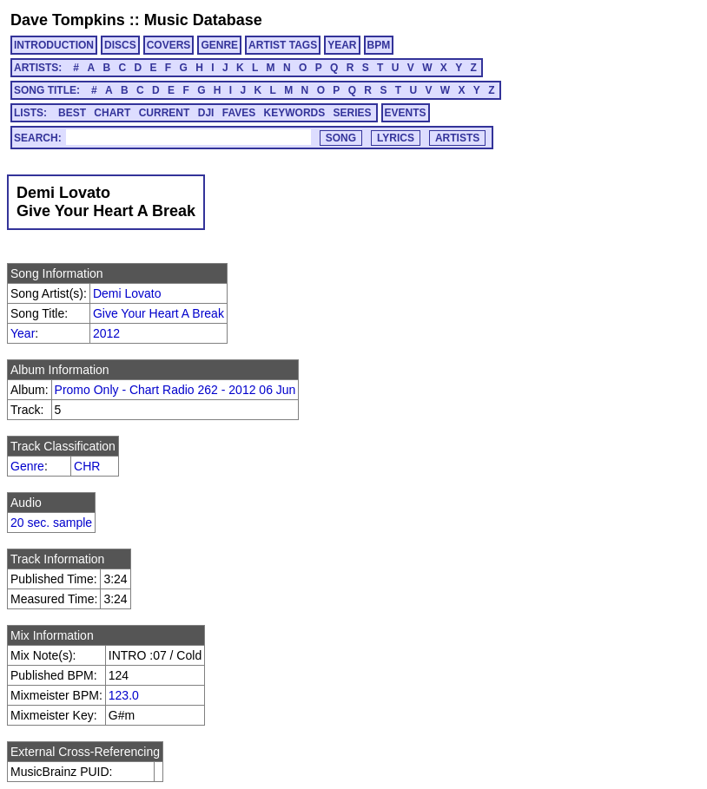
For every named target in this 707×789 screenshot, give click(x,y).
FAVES (238, 113)
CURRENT (164, 113)
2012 (106, 333)
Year (22, 333)
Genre (27, 466)
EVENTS (405, 113)
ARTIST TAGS (282, 45)
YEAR (341, 45)
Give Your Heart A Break (158, 313)
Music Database (203, 20)
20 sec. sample (51, 522)
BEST (72, 113)
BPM (379, 45)
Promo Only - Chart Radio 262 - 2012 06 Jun (175, 390)
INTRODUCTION (54, 45)
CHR (87, 466)
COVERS (169, 45)
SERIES (353, 113)
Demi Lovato (127, 293)
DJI (206, 113)
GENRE (219, 45)
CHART (112, 113)
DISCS (120, 45)
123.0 (124, 695)
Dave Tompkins (67, 20)
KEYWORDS (295, 113)
